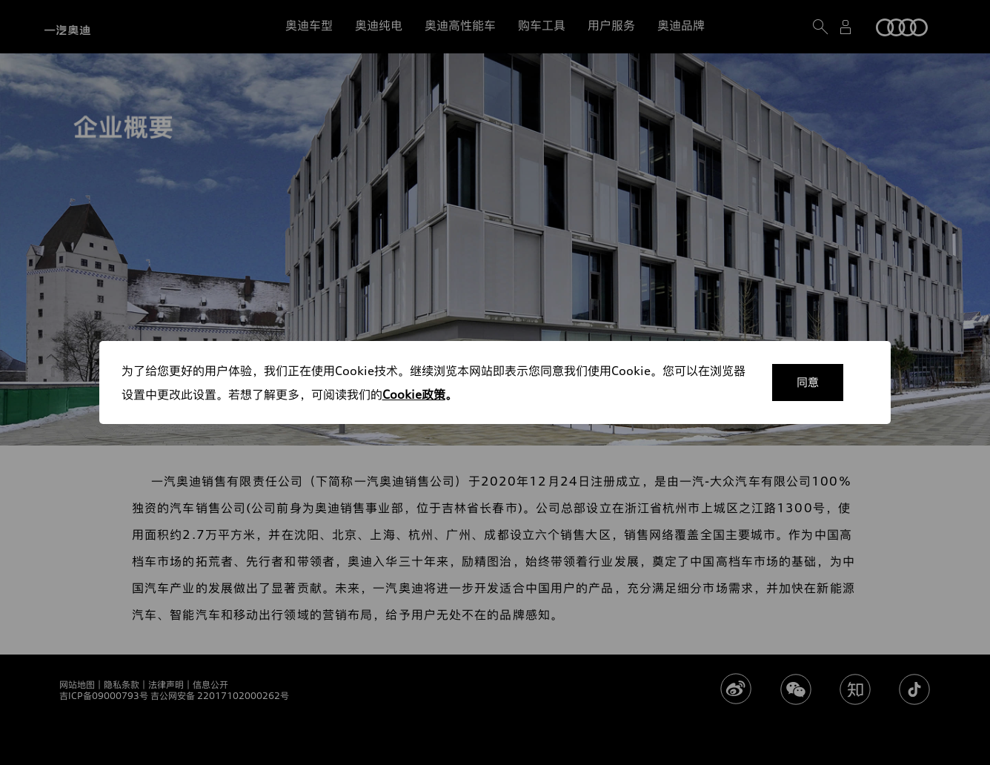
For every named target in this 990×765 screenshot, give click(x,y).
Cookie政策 (413, 394)
